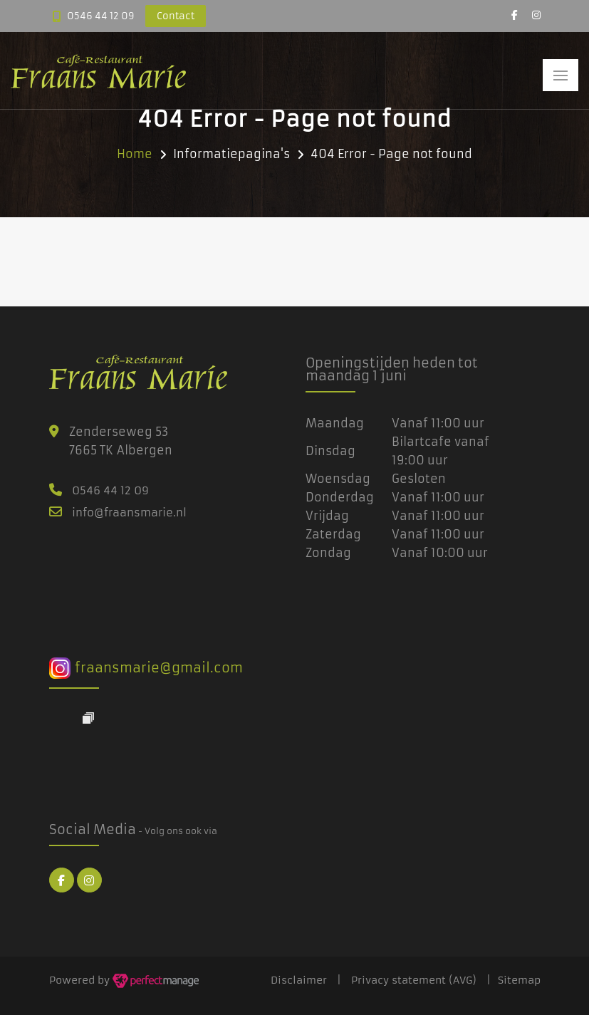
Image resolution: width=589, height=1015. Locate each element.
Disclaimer (299, 980)
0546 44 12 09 (101, 16)
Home (134, 154)
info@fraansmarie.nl (129, 512)
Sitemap (519, 980)
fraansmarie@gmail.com (146, 668)
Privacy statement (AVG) (413, 980)
